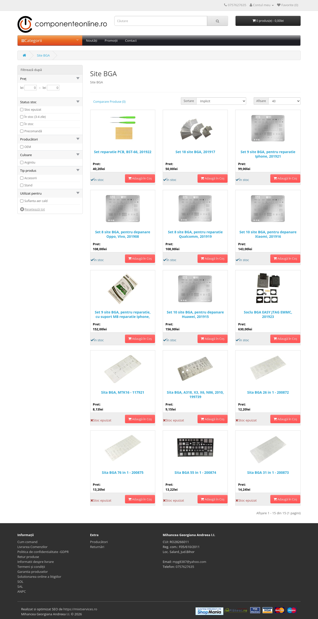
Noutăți (91, 40)
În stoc (29, 124)
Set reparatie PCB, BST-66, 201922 (122, 152)
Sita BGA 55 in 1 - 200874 (195, 472)
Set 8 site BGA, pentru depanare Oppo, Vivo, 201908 (122, 234)
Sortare (189, 101)
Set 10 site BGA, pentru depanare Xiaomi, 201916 (268, 234)
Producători (99, 542)
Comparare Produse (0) (109, 102)
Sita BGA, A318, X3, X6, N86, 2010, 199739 (195, 394)
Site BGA (43, 55)
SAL (20, 586)
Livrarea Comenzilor (32, 547)
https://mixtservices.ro (80, 609)
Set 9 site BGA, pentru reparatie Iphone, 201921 (268, 154)
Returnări (97, 547)
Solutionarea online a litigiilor (39, 576)
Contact (131, 40)
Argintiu (29, 162)
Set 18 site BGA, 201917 (195, 152)
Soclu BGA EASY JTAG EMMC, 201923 (268, 314)
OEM (27, 147)
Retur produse (28, 556)
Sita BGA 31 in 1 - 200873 (268, 472)
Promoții (111, 40)
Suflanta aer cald (35, 201)
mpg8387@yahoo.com (189, 561)
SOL (20, 581)
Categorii (50, 40)
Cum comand (27, 542)
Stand (28, 185)
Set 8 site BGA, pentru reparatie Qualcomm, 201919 (195, 234)
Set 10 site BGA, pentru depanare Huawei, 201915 (195, 314)
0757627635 (185, 566)
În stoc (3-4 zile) (35, 117)
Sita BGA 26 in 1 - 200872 (268, 392)
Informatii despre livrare (35, 561)
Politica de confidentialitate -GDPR (43, 552)
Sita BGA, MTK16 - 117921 (122, 392)
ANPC (21, 591)
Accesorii (30, 178)
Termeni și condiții (31, 566)
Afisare (261, 101)
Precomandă (33, 131)
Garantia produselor (32, 571)
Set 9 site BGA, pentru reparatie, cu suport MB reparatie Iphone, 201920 (123, 314)
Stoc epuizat (32, 109)
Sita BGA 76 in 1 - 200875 (123, 472)
